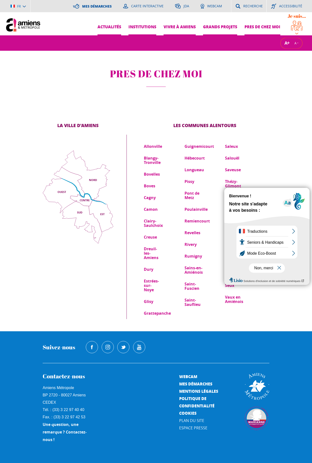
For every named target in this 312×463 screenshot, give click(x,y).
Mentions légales (198, 391)
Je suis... (297, 16)
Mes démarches (195, 384)
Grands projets (220, 27)
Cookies (187, 413)
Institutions (142, 27)
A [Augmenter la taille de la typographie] (285, 43)
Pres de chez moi (262, 27)
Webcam (188, 376)
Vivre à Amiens (180, 27)
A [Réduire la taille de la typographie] (295, 43)
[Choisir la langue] (18, 6)
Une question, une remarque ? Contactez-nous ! (65, 432)
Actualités (109, 27)
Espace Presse (193, 428)
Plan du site (191, 420)
